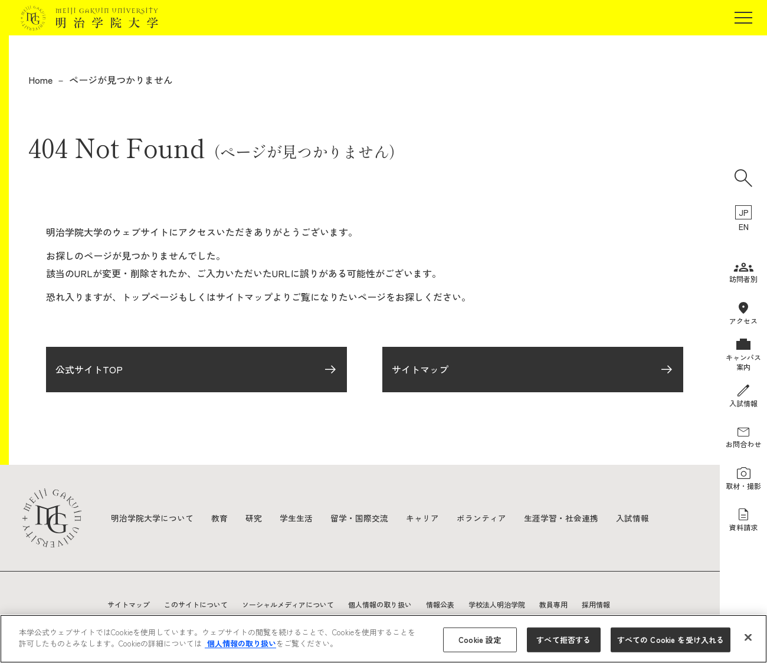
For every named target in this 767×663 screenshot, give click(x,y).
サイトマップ (420, 370)
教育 (219, 518)
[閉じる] (748, 637)
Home (40, 80)
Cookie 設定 (479, 639)
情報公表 (440, 604)
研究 (253, 518)
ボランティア (481, 518)
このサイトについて (196, 604)
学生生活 (296, 518)
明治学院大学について (152, 518)
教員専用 (553, 604)
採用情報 (596, 604)
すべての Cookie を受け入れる (670, 639)
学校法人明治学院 (496, 604)
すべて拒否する (563, 639)
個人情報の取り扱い (380, 604)
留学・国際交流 (359, 518)
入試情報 (632, 518)
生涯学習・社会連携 (561, 518)
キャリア (422, 518)
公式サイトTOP (89, 370)
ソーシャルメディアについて (288, 604)
